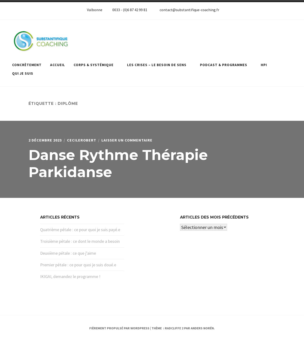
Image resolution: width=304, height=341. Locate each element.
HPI (264, 65)
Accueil (57, 65)
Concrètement (27, 65)
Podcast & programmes (226, 65)
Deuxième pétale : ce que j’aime (68, 253)
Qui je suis (22, 73)
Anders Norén (202, 328)
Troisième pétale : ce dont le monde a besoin (80, 241)
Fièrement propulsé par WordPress (119, 328)
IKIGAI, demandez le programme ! (70, 276)
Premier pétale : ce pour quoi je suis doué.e (78, 265)
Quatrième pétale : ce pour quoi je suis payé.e (80, 229)
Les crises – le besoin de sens (159, 65)
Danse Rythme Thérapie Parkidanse (118, 163)
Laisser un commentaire (126, 140)
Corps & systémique (96, 65)
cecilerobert (81, 140)
